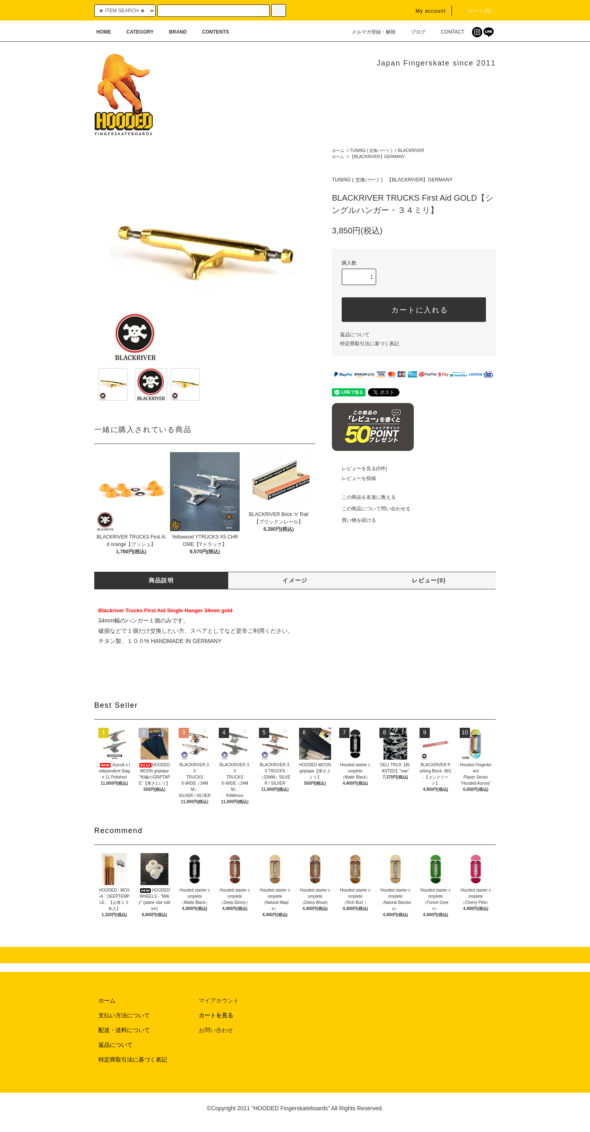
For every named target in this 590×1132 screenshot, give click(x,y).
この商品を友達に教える (364, 497)
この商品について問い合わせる (371, 509)
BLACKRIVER (411, 150)
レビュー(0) (429, 580)
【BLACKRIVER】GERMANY (377, 156)
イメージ (295, 580)
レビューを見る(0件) (359, 468)
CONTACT (447, 32)
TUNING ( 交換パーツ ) (371, 150)
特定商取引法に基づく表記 (369, 343)
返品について (355, 334)
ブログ (413, 32)
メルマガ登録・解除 (369, 32)
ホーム (338, 150)
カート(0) (475, 11)
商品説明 (161, 580)
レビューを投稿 (354, 478)
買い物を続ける (354, 520)
